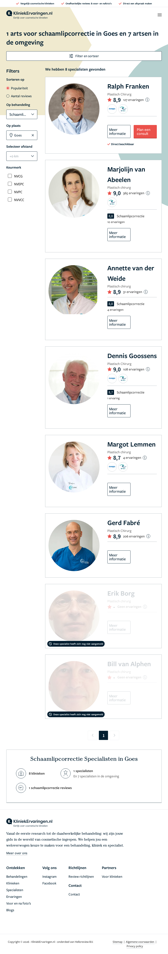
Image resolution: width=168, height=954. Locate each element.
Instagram (49, 876)
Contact (74, 894)
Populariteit (17, 88)
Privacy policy (135, 946)
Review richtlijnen (81, 876)
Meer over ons (16, 853)
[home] (29, 14)
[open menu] (159, 14)
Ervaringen (14, 896)
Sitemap (118, 942)
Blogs (10, 910)
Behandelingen (16, 876)
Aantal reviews (19, 96)
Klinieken (12, 883)
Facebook (49, 883)
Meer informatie (117, 131)
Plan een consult (143, 131)
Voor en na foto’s (18, 903)
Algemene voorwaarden (140, 942)
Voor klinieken (112, 876)
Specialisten (14, 890)
